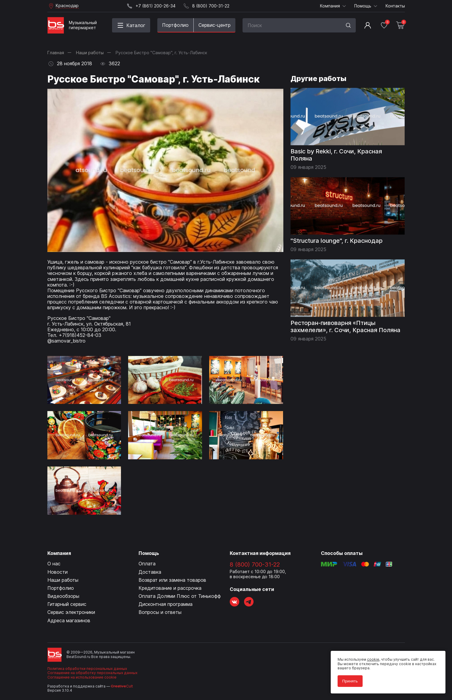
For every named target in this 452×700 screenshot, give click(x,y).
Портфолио (175, 25)
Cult (122, 686)
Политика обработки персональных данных (87, 668)
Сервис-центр (214, 25)
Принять (349, 680)
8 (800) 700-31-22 (255, 564)
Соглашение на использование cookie (82, 677)
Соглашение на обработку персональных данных (92, 673)
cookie (372, 658)
